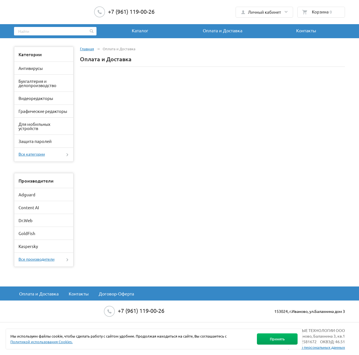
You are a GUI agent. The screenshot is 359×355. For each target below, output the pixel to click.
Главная (87, 48)
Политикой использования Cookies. (41, 341)
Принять (277, 339)
